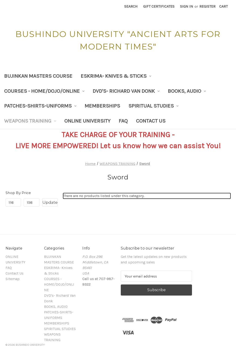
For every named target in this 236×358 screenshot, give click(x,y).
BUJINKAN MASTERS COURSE (38, 76)
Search (131, 6)
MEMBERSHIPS (102, 106)
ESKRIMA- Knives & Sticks (116, 76)
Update (50, 202)
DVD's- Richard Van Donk (126, 91)
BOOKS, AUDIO (187, 91)
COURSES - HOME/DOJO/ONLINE (44, 91)
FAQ (123, 121)
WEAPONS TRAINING (30, 121)
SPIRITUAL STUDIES (153, 106)
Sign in (186, 6)
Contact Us (150, 121)
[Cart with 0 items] (223, 6)
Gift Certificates (158, 6)
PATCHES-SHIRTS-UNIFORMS (40, 106)
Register (207, 6)
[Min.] (13, 202)
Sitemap (13, 279)
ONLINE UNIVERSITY (87, 121)
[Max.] (31, 202)
